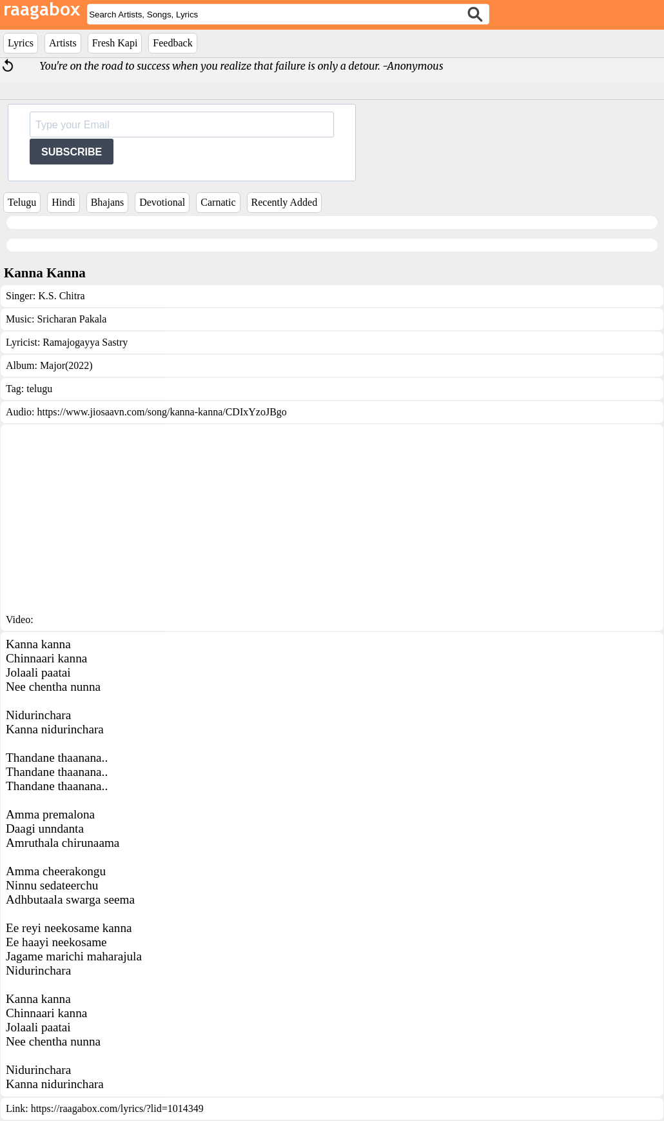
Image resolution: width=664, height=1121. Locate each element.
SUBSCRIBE (71, 151)
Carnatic (217, 202)
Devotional (162, 202)
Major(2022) (66, 365)
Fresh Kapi (115, 42)
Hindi (63, 202)
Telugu (22, 202)
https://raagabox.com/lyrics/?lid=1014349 (117, 1108)
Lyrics (21, 42)
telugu (39, 388)
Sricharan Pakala (71, 318)
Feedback (172, 42)
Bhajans (107, 202)
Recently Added (284, 202)
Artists (63, 42)
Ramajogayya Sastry (85, 342)
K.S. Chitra (61, 295)
